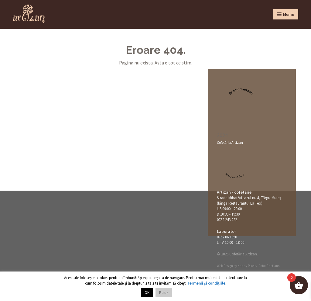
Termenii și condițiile (206, 283)
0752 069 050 (227, 237)
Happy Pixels (247, 266)
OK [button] (147, 292)
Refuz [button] (163, 292)
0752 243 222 (227, 219)
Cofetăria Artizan (230, 142)
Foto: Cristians (269, 266)
